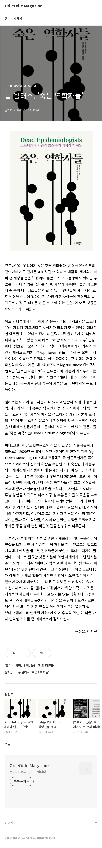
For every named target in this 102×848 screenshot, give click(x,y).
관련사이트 (12, 822)
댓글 (8, 744)
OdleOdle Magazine (23, 6)
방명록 (17, 18)
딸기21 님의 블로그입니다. (28, 771)
